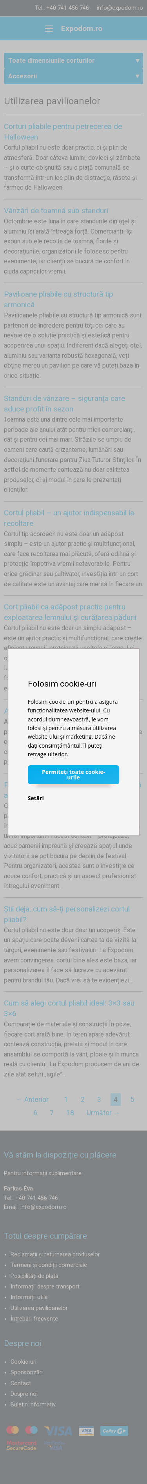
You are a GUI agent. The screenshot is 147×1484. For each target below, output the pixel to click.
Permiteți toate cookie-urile (73, 774)
